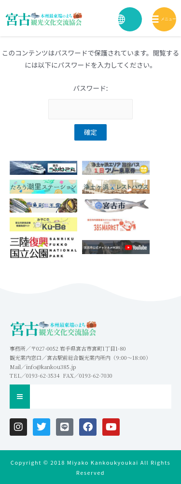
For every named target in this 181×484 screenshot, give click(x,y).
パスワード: (90, 101)
